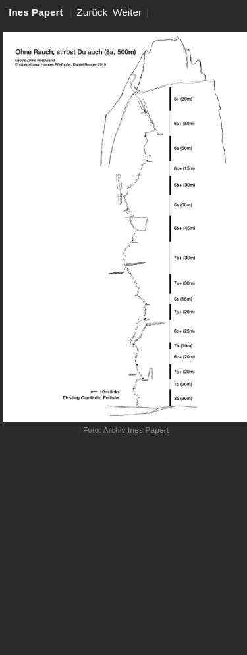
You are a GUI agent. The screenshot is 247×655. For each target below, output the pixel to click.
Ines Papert (36, 12)
